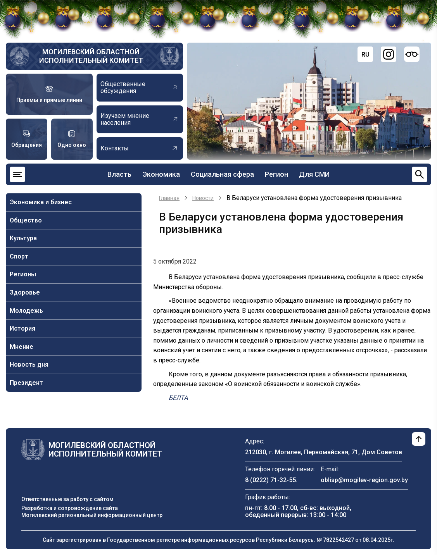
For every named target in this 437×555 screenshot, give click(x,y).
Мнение (21, 346)
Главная (169, 198)
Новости (203, 198)
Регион (276, 174)
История (22, 328)
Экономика (161, 174)
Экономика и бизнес (41, 202)
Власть (119, 174)
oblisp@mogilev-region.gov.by (364, 480)
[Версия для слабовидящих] (412, 54)
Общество (26, 220)
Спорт (19, 256)
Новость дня (29, 364)
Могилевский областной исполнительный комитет (91, 56)
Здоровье (25, 292)
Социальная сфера (222, 174)
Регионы (23, 274)
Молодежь (26, 310)
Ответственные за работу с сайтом (67, 499)
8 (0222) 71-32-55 (270, 480)
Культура (23, 238)
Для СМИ (314, 174)
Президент (26, 382)
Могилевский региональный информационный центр (91, 515)
